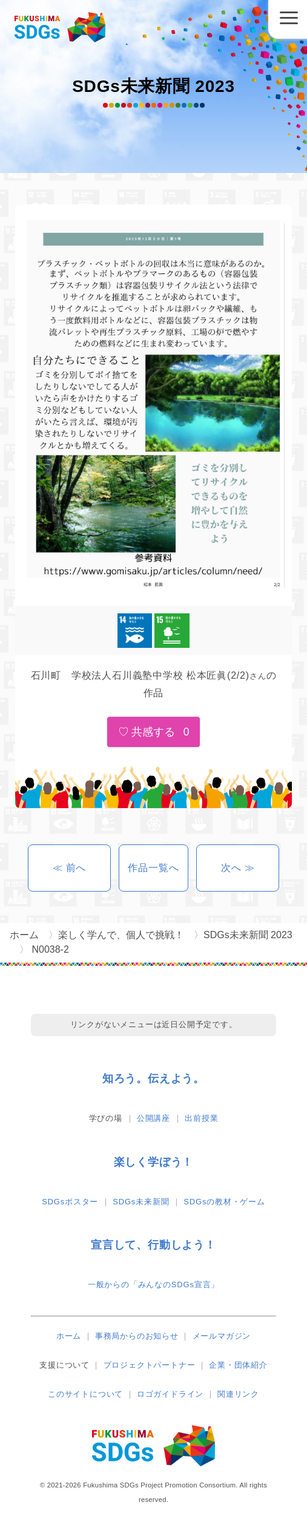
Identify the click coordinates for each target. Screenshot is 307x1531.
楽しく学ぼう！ (154, 1162)
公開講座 (153, 1118)
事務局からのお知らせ (137, 1335)
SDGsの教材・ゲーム (224, 1201)
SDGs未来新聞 (141, 1201)
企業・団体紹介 (238, 1364)
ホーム (68, 1335)
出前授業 (201, 1118)
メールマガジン (222, 1335)
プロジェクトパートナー (150, 1364)
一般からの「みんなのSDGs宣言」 (153, 1284)
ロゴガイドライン (170, 1394)
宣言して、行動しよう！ (153, 1245)
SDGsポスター (70, 1201)
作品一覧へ (153, 868)
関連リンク (238, 1394)
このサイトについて (85, 1394)
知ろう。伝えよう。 (153, 1078)
